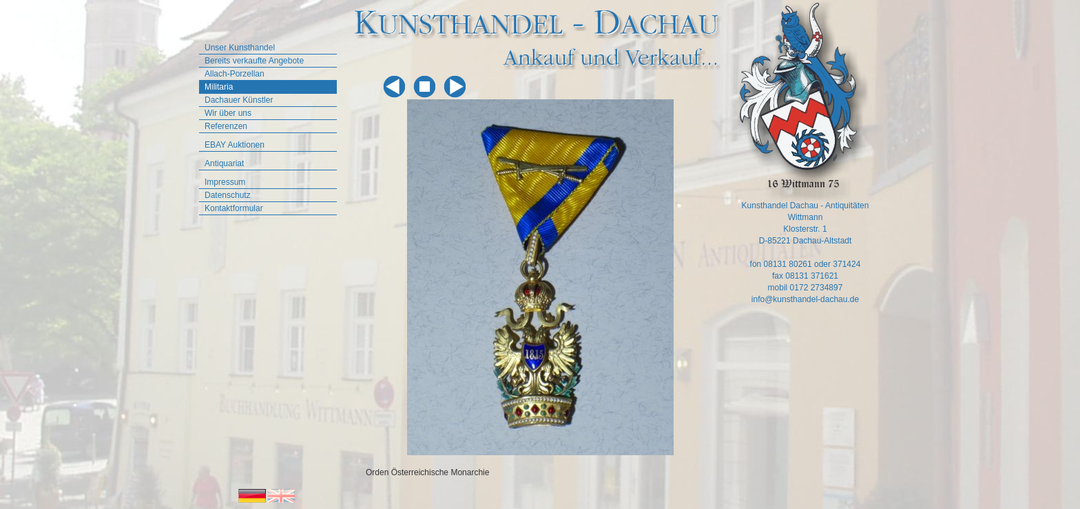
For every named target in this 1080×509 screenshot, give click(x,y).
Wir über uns (228, 113)
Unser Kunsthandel (240, 47)
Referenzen (226, 126)
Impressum (225, 182)
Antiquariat (224, 163)
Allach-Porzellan (234, 74)
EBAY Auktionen (234, 145)
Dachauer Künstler (239, 100)
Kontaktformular (234, 208)
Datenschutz (228, 195)
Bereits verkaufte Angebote (254, 61)
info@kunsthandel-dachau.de (805, 299)
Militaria (219, 87)
